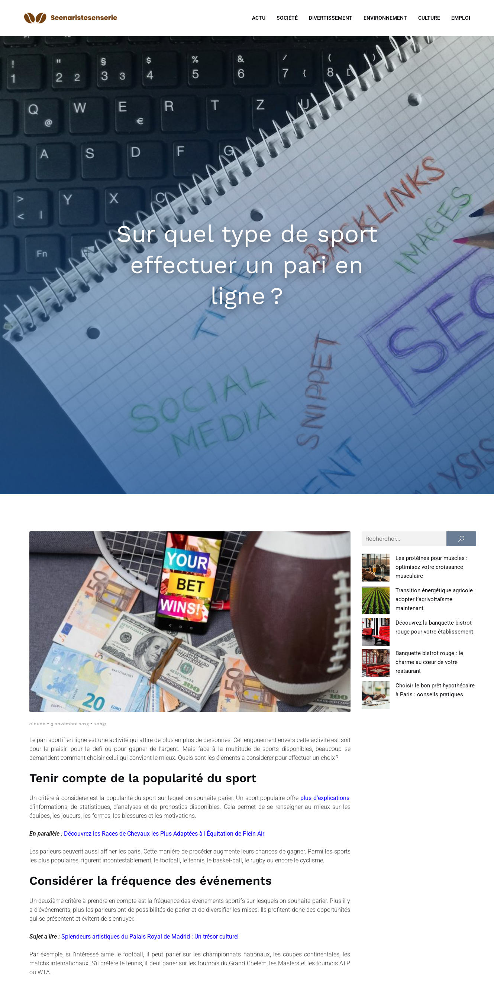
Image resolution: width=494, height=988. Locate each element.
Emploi (460, 18)
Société (287, 18)
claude (37, 723)
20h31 (100, 723)
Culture (429, 18)
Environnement (385, 18)
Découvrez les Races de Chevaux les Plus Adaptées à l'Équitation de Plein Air (164, 833)
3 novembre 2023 (70, 723)
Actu (258, 18)
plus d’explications (324, 797)
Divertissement (330, 18)
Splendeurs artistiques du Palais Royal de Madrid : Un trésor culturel (150, 936)
